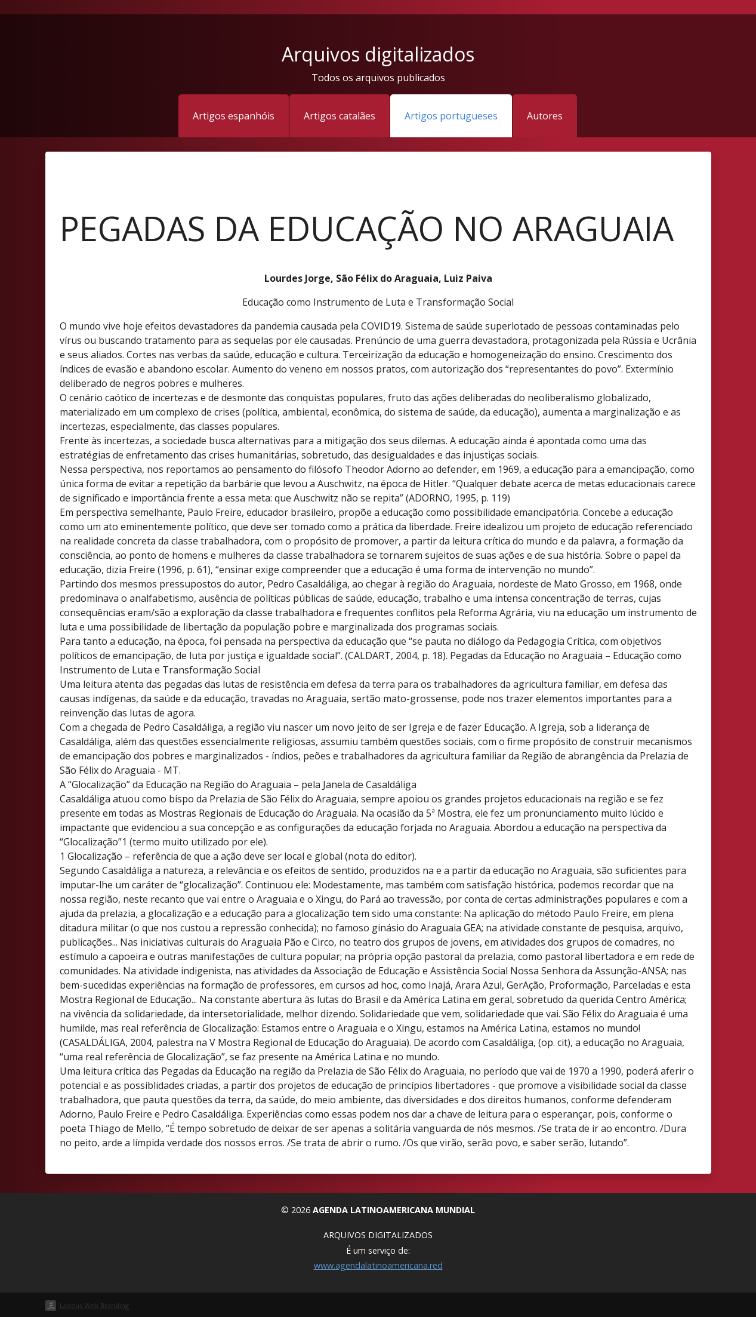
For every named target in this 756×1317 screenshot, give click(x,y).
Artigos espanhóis (233, 115)
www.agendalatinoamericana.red (378, 1265)
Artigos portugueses (451, 115)
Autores (545, 115)
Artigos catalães (339, 115)
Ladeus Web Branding (94, 1305)
